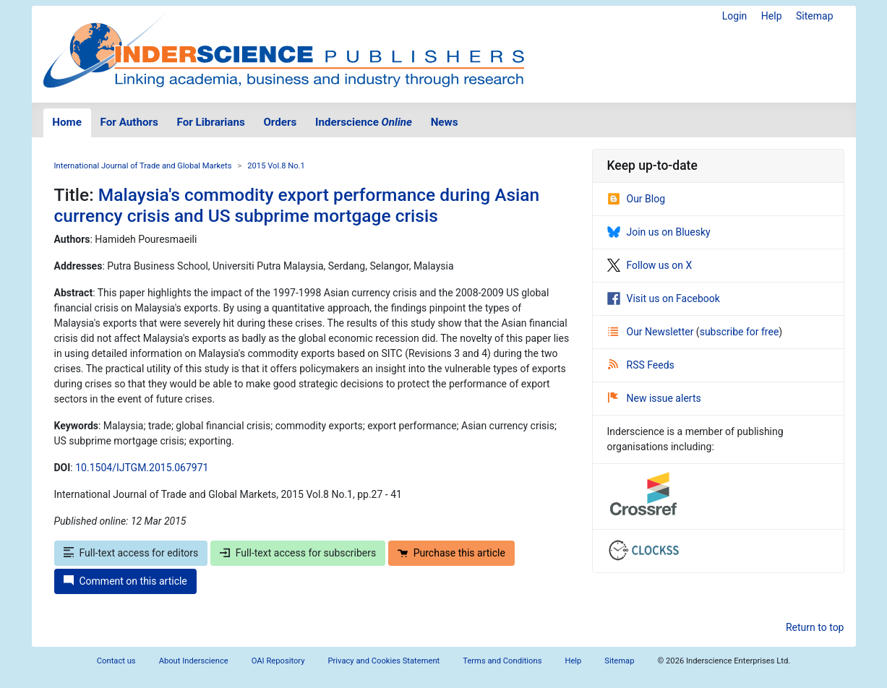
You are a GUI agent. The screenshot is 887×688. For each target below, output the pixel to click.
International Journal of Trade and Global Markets (143, 166)
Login (734, 16)
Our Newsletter (652, 331)
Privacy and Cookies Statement (384, 661)
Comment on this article (125, 581)
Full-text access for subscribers (298, 553)
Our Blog (636, 199)
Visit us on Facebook (663, 298)
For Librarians (210, 122)
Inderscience (363, 122)
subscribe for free (739, 331)
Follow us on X (650, 265)
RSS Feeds (641, 365)
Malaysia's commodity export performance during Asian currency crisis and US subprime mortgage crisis (297, 205)
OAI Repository (278, 661)
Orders (279, 122)
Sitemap (814, 16)
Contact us (116, 661)
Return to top (815, 627)
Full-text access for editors (131, 553)
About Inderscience (193, 661)
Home (67, 122)
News (444, 122)
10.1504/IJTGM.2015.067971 (141, 467)
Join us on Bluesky (659, 232)
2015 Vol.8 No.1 (276, 166)
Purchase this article (451, 553)
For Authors (129, 122)
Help (771, 16)
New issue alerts (654, 398)
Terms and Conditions (502, 661)
